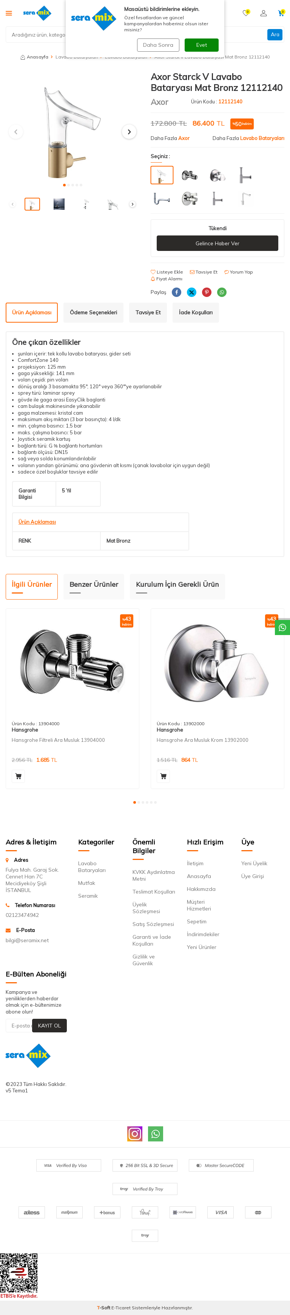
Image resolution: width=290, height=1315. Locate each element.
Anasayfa (34, 57)
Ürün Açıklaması (31, 312)
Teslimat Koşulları (154, 891)
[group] (72, 124)
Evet (201, 45)
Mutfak (86, 883)
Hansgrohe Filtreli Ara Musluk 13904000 (58, 740)
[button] (64, 185)
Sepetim (197, 921)
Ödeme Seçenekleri (93, 312)
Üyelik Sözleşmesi (146, 908)
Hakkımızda (201, 889)
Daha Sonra (158, 45)
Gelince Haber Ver (218, 243)
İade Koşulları (196, 312)
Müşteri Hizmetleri (199, 905)
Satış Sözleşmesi (153, 924)
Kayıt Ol (49, 1025)
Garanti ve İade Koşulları (152, 940)
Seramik (88, 895)
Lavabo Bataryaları (262, 138)
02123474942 (22, 915)
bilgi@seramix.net (27, 940)
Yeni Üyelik (254, 863)
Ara (274, 34)
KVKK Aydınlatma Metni (154, 875)
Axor (159, 102)
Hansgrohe (25, 730)
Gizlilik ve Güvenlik (144, 960)
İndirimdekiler (203, 934)
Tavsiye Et (204, 272)
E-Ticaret (121, 1307)
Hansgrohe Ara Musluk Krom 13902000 (202, 740)
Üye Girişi (252, 876)
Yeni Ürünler (201, 947)
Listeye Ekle (167, 272)
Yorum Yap (238, 272)
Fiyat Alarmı (166, 278)
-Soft (104, 1307)
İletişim (195, 863)
